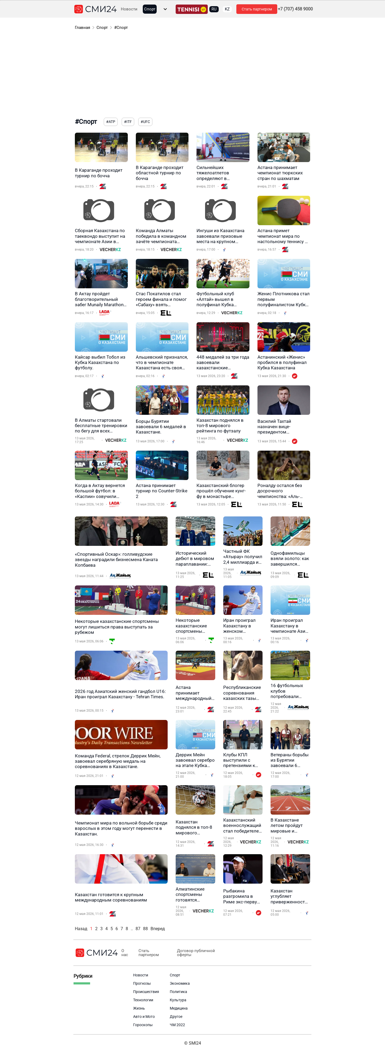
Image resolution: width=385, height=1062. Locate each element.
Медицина (179, 1008)
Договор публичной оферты (196, 953)
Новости (129, 9)
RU (214, 9)
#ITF (128, 122)
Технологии (143, 1000)
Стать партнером (257, 9)
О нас (124, 953)
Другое (176, 1016)
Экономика (180, 983)
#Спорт (121, 27)
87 (138, 928)
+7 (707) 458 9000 (295, 9)
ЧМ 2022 (177, 1025)
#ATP (110, 122)
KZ (227, 9)
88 (145, 928)
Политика (178, 992)
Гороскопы (143, 1025)
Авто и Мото (144, 1016)
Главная (82, 27)
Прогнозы (142, 983)
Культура (178, 1000)
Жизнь (139, 1008)
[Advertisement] (192, 74)
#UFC (145, 122)
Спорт (149, 9)
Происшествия (146, 992)
